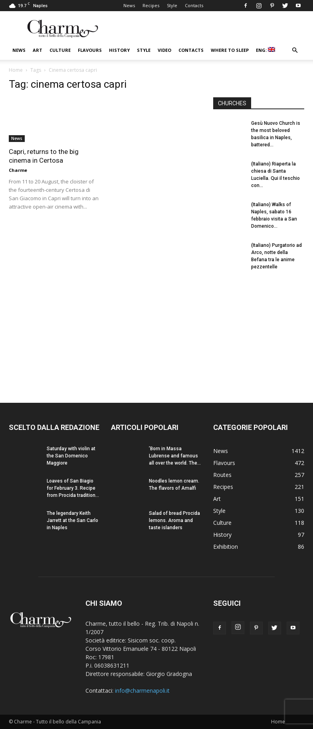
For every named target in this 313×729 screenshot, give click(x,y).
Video (164, 50)
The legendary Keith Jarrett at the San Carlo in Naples (72, 520)
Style (172, 5)
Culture (60, 50)
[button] (294, 50)
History (119, 50)
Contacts (194, 5)
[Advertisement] (259, 329)
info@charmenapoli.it (142, 690)
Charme (18, 170)
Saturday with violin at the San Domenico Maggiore (71, 456)
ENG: (265, 50)
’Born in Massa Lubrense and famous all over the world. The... (175, 456)
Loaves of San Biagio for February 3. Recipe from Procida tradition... (73, 488)
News (129, 5)
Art (37, 50)
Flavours (90, 50)
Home (16, 70)
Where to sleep (230, 50)
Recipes (151, 5)
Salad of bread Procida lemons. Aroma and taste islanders (174, 520)
